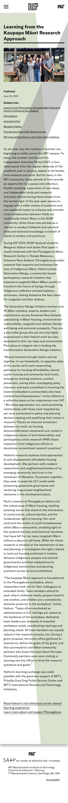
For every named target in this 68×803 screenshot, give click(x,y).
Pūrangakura (10, 116)
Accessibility (53, 779)
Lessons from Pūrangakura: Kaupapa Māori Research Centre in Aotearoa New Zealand (32, 109)
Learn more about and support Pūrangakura (32, 712)
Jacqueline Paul (12, 121)
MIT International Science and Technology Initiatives (31, 137)
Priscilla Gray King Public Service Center (25, 131)
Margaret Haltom (13, 126)
